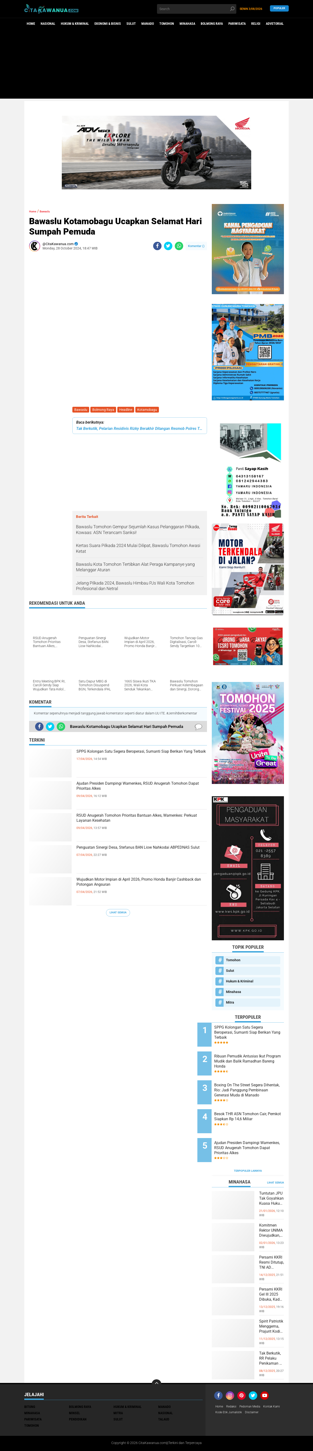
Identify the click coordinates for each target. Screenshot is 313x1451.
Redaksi (233, 1384)
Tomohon (166, 23)
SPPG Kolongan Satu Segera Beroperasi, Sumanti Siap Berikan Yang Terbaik (130, 758)
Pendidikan (78, 1396)
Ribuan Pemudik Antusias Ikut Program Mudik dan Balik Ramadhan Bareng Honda (254, 1056)
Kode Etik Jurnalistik (253, 1390)
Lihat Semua (118, 913)
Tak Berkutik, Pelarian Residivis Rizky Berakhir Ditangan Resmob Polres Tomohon (139, 429)
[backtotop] (156, 1361)
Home (31, 23)
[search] (196, 9)
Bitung (29, 1384)
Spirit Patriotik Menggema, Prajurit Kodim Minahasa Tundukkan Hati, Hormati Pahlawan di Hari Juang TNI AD (271, 1308)
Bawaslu (81, 410)
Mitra (230, 1002)
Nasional (48, 23)
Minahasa (187, 23)
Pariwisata (237, 23)
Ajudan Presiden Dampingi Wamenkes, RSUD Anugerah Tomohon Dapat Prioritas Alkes (137, 790)
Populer (279, 8)
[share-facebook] (157, 246)
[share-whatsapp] (179, 246)
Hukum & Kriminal (75, 23)
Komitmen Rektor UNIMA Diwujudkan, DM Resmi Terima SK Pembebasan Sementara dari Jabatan (271, 1212)
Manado (147, 23)
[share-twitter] (168, 246)
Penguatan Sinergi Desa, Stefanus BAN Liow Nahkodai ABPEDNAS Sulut (135, 854)
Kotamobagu (150, 410)
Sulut (131, 23)
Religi (255, 23)
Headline (128, 410)
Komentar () (196, 246)
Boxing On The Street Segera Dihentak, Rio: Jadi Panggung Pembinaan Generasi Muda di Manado (254, 1081)
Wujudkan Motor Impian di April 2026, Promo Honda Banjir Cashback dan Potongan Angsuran (141, 886)
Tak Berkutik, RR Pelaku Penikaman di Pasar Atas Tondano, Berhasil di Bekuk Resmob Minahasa (271, 1340)
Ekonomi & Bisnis (107, 23)
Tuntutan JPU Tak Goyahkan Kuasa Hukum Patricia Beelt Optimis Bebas (271, 1180)
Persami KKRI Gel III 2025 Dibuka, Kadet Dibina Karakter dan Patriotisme (271, 1276)
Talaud (163, 1396)
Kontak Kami (225, 1390)
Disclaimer (279, 1390)
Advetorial (275, 23)
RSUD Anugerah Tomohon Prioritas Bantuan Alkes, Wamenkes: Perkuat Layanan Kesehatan (139, 822)
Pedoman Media (254, 1384)
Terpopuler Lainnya (248, 1148)
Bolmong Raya (212, 23)
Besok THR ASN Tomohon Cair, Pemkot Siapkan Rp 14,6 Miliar (253, 1105)
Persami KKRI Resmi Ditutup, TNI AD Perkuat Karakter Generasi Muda (271, 1244)
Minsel (74, 1390)
